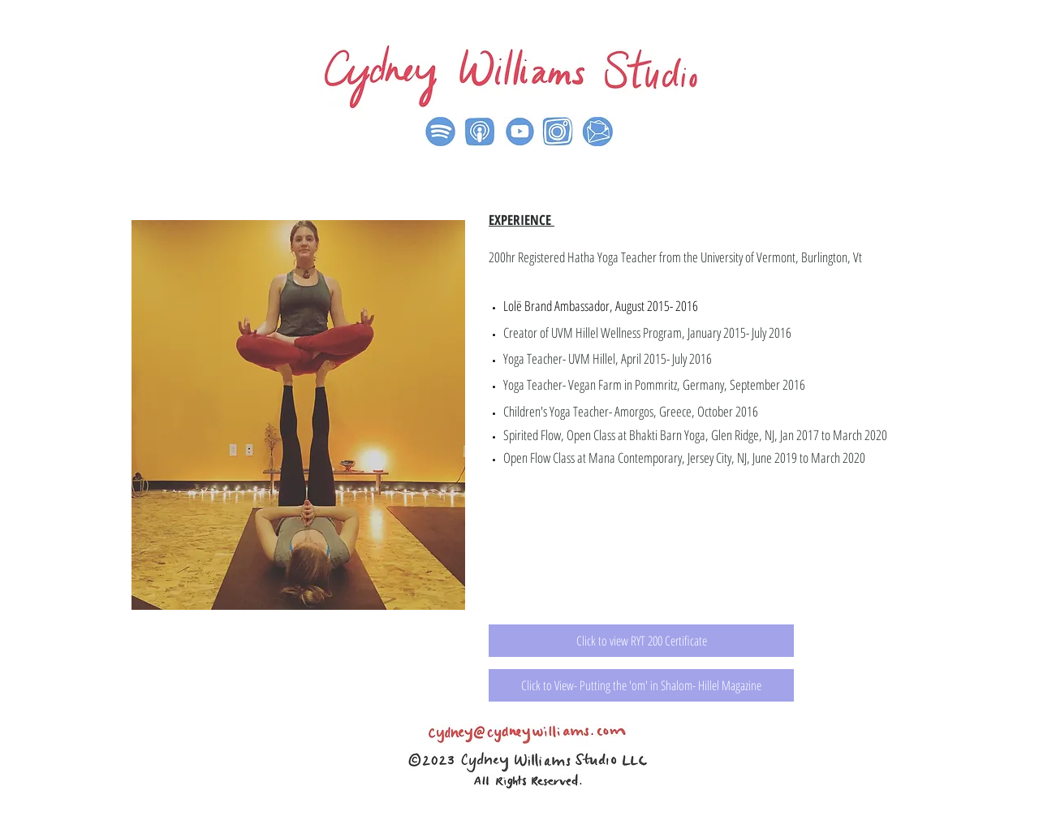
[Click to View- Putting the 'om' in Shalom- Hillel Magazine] (641, 685)
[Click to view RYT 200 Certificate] (641, 640)
